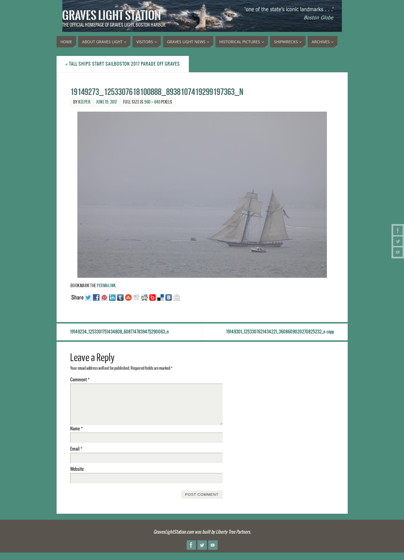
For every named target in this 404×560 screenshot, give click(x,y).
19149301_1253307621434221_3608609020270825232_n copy (280, 331)
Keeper (84, 102)
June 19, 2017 (106, 102)
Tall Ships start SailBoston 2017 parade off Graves (122, 63)
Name (76, 428)
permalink (106, 286)
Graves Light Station (111, 15)
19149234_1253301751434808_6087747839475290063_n (119, 331)
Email (76, 448)
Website (77, 469)
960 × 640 (152, 102)
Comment (80, 379)
